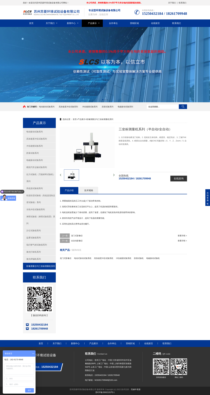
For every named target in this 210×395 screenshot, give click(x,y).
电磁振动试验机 (153, 258)
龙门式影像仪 (77, 236)
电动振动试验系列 (46, 107)
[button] (102, 99)
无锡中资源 (135, 389)
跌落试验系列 (107, 107)
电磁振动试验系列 (125, 107)
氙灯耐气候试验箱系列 (36, 245)
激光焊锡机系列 (33, 259)
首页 (31, 23)
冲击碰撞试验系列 (89, 107)
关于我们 (172, 3)
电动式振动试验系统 (82, 258)
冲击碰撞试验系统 (123, 258)
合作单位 (113, 23)
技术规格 (88, 190)
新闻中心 (71, 23)
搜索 (183, 106)
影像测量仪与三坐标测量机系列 (40, 266)
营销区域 (134, 23)
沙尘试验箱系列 (33, 230)
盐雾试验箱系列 (33, 237)
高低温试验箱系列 (34, 188)
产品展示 (92, 23)
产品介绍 (69, 190)
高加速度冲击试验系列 (68, 107)
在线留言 (155, 23)
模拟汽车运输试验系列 (36, 167)
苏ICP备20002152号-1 (105, 392)
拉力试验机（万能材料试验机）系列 (40, 177)
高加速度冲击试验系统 (103, 258)
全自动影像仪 (77, 241)
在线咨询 (179, 178)
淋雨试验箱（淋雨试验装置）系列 (40, 220)
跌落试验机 (139, 258)
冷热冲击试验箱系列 (35, 209)
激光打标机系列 (33, 252)
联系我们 (182, 3)
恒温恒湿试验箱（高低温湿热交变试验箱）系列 (40, 198)
